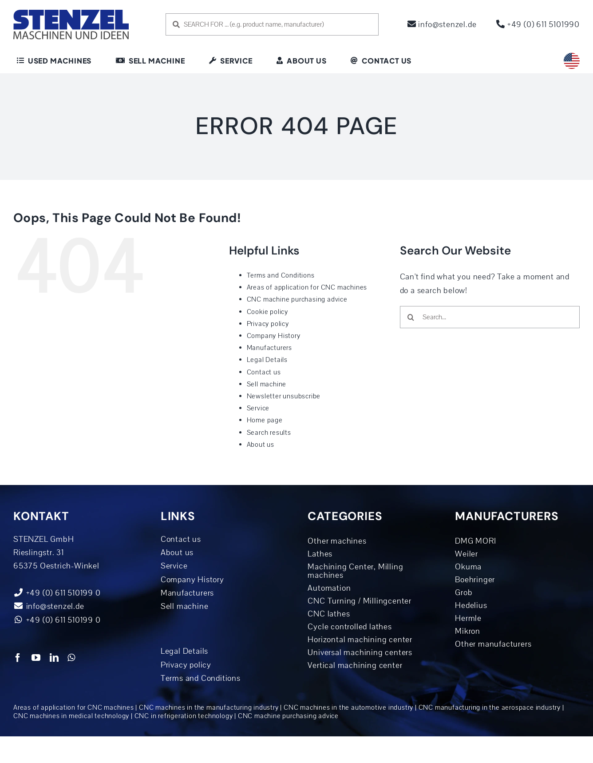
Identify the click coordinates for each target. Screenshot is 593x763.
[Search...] (490, 317)
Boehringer (475, 579)
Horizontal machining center (360, 639)
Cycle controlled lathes (349, 626)
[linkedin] (54, 657)
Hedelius (471, 605)
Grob (463, 592)
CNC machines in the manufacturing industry (209, 707)
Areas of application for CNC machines (307, 287)
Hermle (468, 618)
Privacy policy (268, 323)
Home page (265, 420)
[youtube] (36, 657)
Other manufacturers (493, 644)
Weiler (466, 553)
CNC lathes (329, 613)
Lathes (320, 553)
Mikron (467, 631)
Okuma (468, 566)
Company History (273, 335)
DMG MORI (475, 541)
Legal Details (267, 359)
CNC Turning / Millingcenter (359, 601)
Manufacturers (269, 347)
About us (260, 444)
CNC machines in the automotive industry (348, 707)
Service (258, 408)
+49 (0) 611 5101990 (538, 24)
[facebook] (18, 657)
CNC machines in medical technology (71, 715)
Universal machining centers (360, 652)
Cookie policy (267, 311)
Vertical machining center (355, 665)
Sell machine (267, 384)
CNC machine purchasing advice (297, 299)
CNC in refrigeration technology (183, 715)
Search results (269, 432)
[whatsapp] (71, 657)
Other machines (337, 541)
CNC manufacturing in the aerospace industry (490, 707)
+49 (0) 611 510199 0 (57, 620)
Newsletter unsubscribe (284, 396)
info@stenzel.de (442, 24)
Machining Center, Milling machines (355, 570)
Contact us (264, 372)
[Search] (411, 317)
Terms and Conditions (281, 275)
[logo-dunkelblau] (71, 13)
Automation (329, 588)
